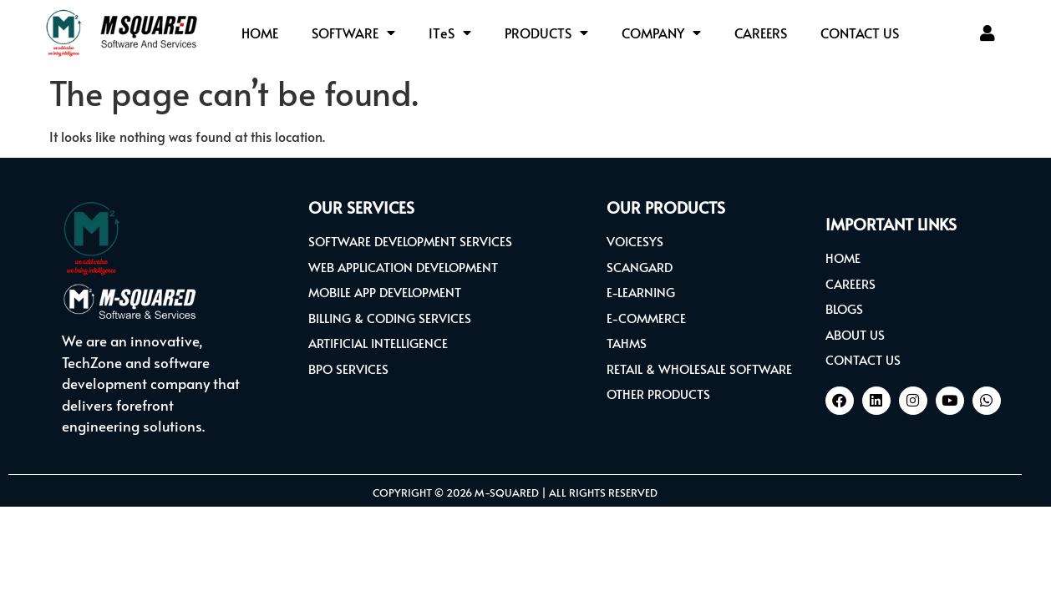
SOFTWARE (353, 33)
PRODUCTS (546, 33)
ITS (450, 33)
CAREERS (760, 32)
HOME (259, 32)
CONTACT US (859, 32)
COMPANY (661, 33)
